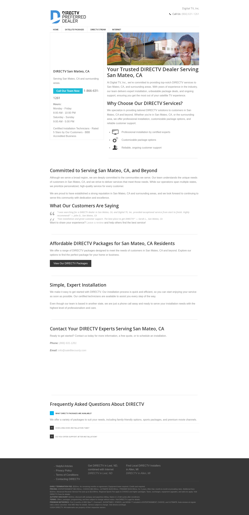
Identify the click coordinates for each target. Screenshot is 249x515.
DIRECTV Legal (125, 499)
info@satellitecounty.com (72, 350)
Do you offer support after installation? (76, 436)
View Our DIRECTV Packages (71, 263)
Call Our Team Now (68, 91)
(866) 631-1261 (190, 14)
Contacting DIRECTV (68, 479)
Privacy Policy (64, 470)
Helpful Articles (64, 466)
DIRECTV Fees (56, 494)
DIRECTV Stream (98, 29)
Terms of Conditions (67, 474)
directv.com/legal (119, 505)
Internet (116, 29)
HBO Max (75, 505)
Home (55, 29)
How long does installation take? (72, 428)
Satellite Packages (74, 29)
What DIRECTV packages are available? (73, 413)
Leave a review (95, 222)
